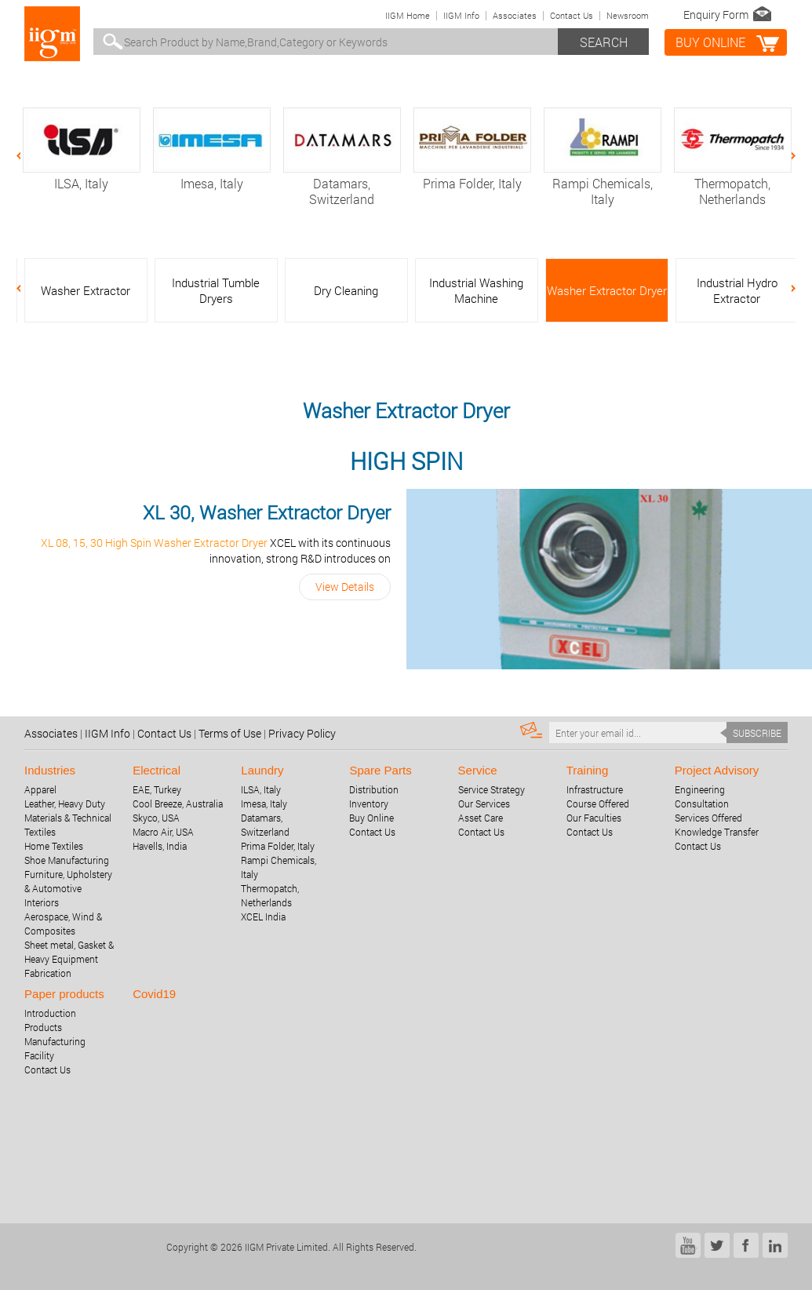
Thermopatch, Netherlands (733, 183)
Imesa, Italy (212, 175)
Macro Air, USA (163, 831)
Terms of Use (229, 733)
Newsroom (627, 15)
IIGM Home (407, 15)
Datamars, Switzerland (342, 183)
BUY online (710, 42)
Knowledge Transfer (717, 831)
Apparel (40, 789)
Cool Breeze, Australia (178, 803)
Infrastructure (594, 789)
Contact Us (571, 15)
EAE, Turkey (157, 789)
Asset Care (480, 817)
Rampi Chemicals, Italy (602, 183)
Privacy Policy (302, 733)
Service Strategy (491, 789)
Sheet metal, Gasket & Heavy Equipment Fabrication (69, 958)
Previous (26, 155)
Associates (515, 15)
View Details (344, 586)
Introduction (50, 1013)
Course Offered (597, 803)
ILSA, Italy (81, 175)
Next (786, 155)
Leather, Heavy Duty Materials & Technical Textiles (67, 817)
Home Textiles (53, 846)
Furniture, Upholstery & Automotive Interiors (68, 888)
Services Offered (708, 817)
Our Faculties (593, 817)
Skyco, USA (156, 817)
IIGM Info (461, 15)
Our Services (484, 803)
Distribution (374, 789)
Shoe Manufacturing (66, 860)
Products (43, 1027)
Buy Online (371, 817)
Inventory (368, 803)
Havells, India (160, 846)
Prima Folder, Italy (472, 175)
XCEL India (263, 916)
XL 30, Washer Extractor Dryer (267, 512)
